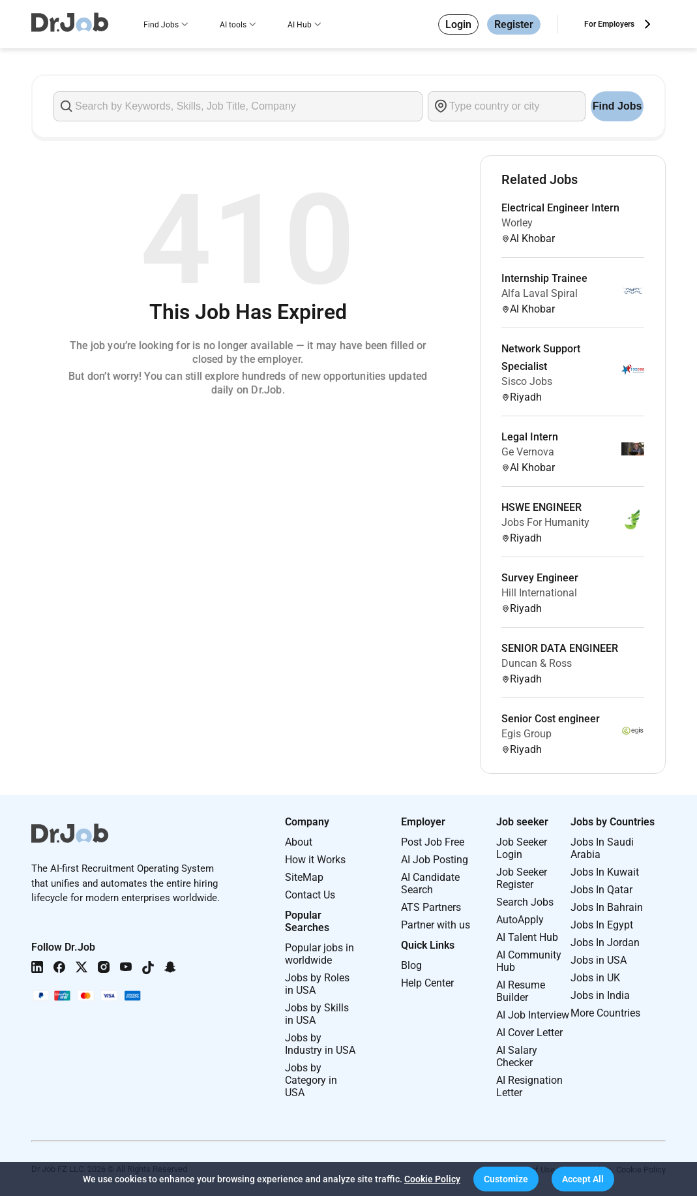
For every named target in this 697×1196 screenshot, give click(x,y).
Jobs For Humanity (545, 522)
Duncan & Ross (536, 663)
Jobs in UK (595, 978)
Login (458, 24)
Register (513, 24)
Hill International (539, 593)
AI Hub (300, 24)
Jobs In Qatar (601, 889)
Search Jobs (525, 902)
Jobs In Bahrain (607, 907)
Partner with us (435, 925)
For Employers (609, 24)
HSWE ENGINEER (541, 507)
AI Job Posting (434, 859)
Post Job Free (432, 842)
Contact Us (310, 895)
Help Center (427, 983)
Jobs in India (600, 995)
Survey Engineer (539, 578)
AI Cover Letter (529, 1032)
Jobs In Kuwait (605, 872)
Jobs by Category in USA (311, 1080)
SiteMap (304, 877)
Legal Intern (529, 437)
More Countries (605, 1013)
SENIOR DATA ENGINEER (559, 648)
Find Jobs (161, 24)
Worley (517, 223)
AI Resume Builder (520, 991)
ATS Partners (431, 907)
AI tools (233, 24)
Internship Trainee (544, 278)
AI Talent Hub (527, 937)
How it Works (315, 859)
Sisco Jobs (526, 381)
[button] (506, 1179)
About (298, 842)
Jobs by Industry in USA (320, 1044)
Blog (411, 965)
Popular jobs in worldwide (319, 954)
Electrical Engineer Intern (560, 208)
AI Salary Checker (516, 1056)
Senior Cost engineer (550, 719)
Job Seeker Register (521, 878)
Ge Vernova (527, 452)
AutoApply (520, 919)
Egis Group (526, 734)
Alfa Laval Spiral (539, 293)
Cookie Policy (432, 1179)
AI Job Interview (532, 1015)
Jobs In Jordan (605, 942)
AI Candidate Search (430, 883)
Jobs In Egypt (602, 925)
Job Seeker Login (521, 848)
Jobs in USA (599, 960)
